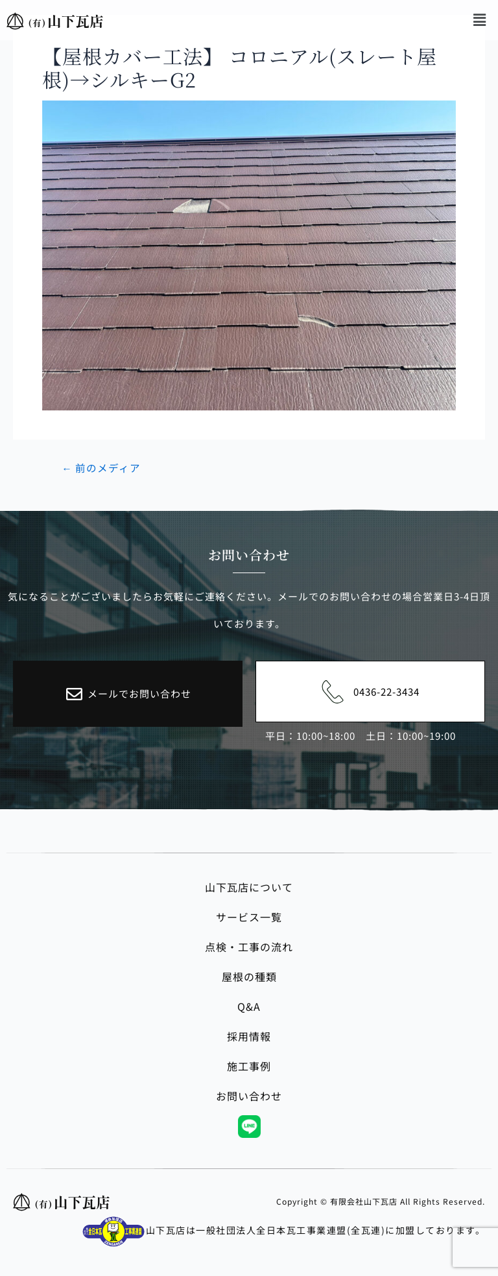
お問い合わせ (249, 1096)
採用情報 (249, 1036)
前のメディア (101, 468)
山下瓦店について (249, 887)
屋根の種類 (249, 976)
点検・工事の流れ (249, 946)
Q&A (249, 1006)
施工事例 (249, 1066)
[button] (480, 19)
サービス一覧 (249, 917)
